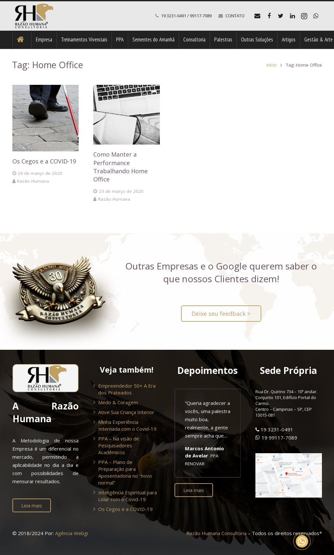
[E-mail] (257, 16)
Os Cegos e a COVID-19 (44, 161)
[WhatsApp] (316, 16)
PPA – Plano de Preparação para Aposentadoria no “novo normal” (125, 472)
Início (271, 65)
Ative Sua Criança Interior (126, 412)
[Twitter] (281, 16)
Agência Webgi (71, 533)
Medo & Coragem (118, 402)
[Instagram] (304, 16)
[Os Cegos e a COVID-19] (45, 118)
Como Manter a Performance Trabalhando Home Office (120, 166)
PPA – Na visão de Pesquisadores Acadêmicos (118, 445)
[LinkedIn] (292, 16)
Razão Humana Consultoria (216, 533)
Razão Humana (33, 181)
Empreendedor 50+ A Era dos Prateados (127, 389)
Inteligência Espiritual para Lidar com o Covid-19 (127, 495)
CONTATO (235, 16)
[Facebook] (269, 16)
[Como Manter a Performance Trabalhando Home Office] (126, 115)
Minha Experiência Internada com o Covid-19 (127, 425)
